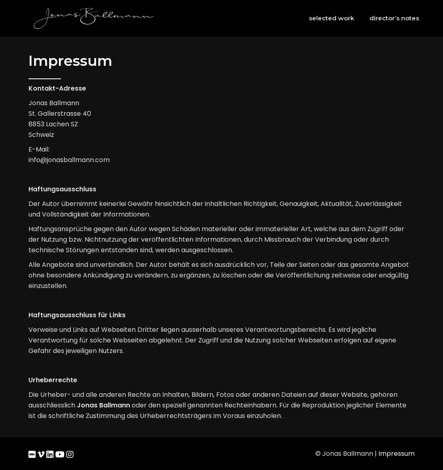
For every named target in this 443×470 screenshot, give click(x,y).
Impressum (396, 453)
